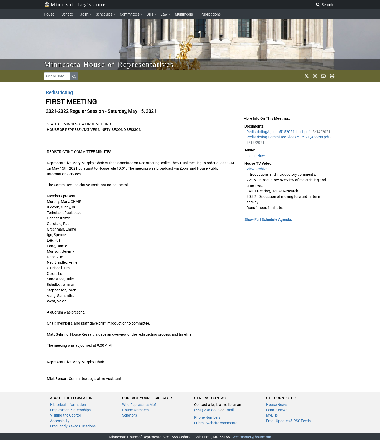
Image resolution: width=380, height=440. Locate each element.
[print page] (332, 76)
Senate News (276, 410)
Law (164, 14)
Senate (67, 14)
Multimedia (184, 14)
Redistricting (59, 92)
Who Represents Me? (139, 405)
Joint (84, 14)
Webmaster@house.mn (252, 437)
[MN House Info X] (306, 76)
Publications (210, 14)
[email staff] (323, 76)
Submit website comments (215, 423)
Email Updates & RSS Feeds (288, 421)
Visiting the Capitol (65, 415)
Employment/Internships (70, 410)
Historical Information (68, 405)
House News (276, 405)
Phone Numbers (207, 417)
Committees (130, 14)
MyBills (272, 415)
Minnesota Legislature (75, 4)
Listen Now (256, 156)
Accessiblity (59, 421)
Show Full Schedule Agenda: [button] (268, 219)
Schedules (104, 14)
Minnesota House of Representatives (109, 64)
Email (229, 410)
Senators (129, 415)
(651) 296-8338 (207, 410)
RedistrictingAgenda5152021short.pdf (279, 132)
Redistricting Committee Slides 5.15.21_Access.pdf (288, 137)
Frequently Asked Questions (73, 426)
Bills (150, 14)
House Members (135, 410)
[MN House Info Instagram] (315, 76)
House (49, 14)
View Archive (257, 169)
